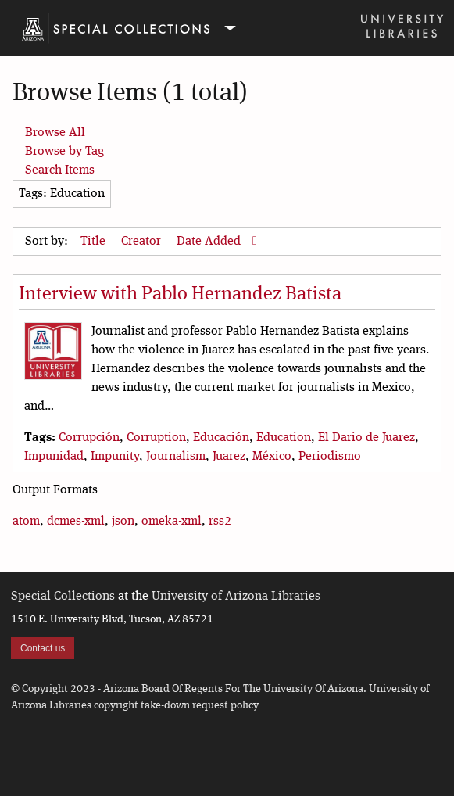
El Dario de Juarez (366, 438)
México (271, 456)
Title (94, 241)
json (123, 521)
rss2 (220, 521)
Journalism (176, 456)
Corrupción (89, 438)
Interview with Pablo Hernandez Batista (180, 294)
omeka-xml (171, 521)
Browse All (55, 133)
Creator (142, 241)
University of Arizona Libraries (236, 596)
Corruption (156, 438)
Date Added (210, 241)
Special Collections (63, 596)
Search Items (60, 170)
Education (283, 438)
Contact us (42, 648)
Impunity (115, 456)
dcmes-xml (76, 521)
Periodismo (329, 456)
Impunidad (54, 456)
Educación (221, 438)
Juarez (229, 456)
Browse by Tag (64, 151)
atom (26, 521)
